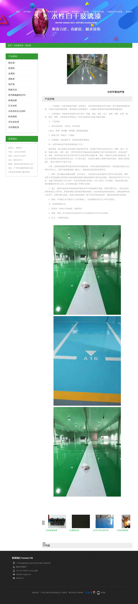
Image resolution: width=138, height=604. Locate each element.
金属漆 (11, 73)
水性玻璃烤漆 (122, 530)
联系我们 (76, 12)
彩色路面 (12, 116)
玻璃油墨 (12, 100)
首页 (18, 12)
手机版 (102, 593)
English (129, 12)
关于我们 (27, 12)
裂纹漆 (11, 63)
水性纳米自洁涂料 (16, 111)
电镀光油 (12, 89)
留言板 (86, 12)
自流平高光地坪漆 (100, 530)
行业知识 (64, 12)
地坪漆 (28, 45)
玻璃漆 (11, 68)
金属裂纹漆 (74, 530)
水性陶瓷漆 (13, 127)
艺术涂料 (12, 106)
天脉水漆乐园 (98, 12)
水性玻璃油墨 (51, 530)
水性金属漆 (52, 12)
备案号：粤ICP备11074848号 (72, 593)
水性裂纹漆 (39, 12)
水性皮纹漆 (13, 122)
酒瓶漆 (11, 79)
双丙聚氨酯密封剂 (16, 95)
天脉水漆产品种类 (115, 12)
